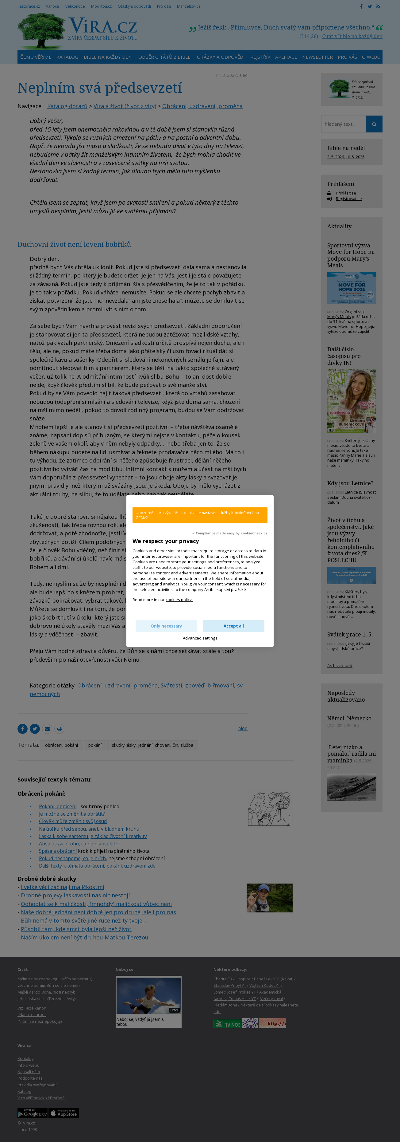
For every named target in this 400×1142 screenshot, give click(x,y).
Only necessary (166, 626)
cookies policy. (179, 599)
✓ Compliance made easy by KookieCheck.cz (229, 533)
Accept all (234, 626)
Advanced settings (200, 638)
